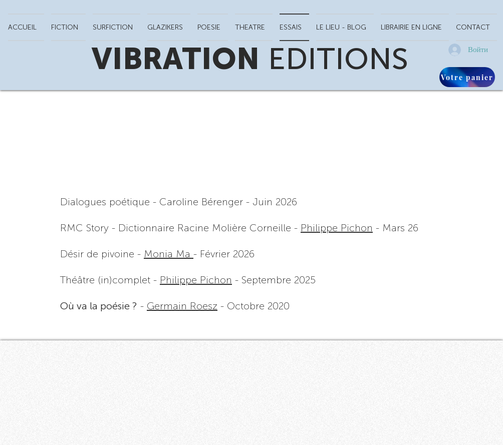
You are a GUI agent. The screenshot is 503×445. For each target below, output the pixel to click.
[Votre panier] (467, 77)
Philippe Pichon (337, 228)
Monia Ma (168, 254)
